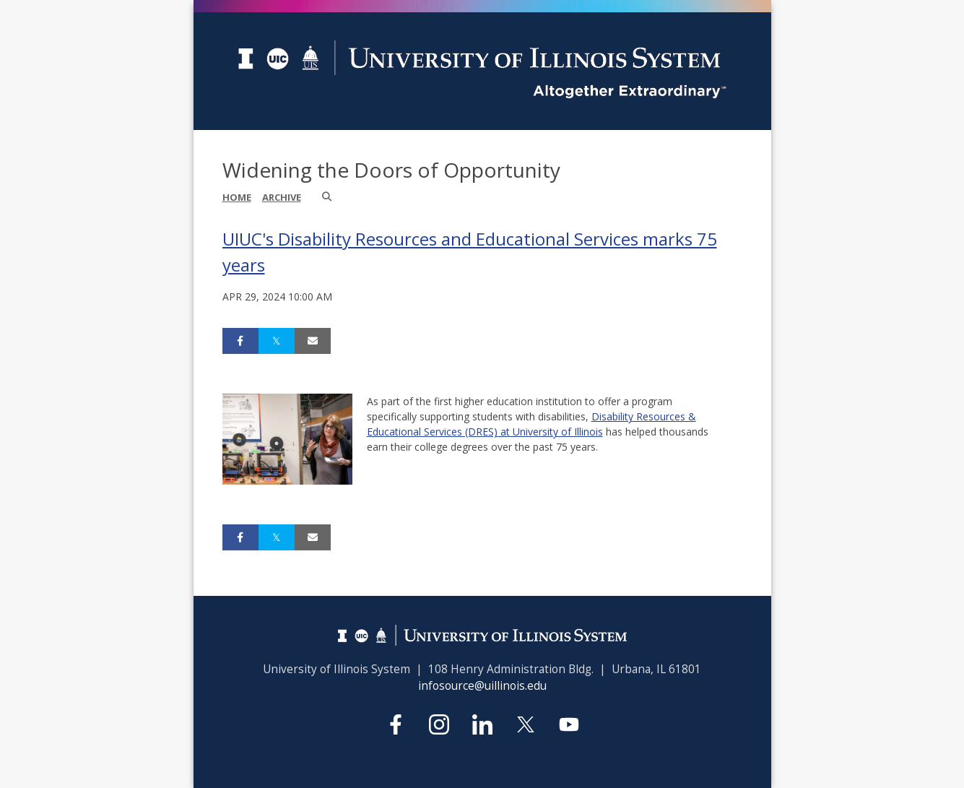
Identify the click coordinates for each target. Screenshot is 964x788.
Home (236, 197)
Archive (281, 197)
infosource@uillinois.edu (482, 685)
